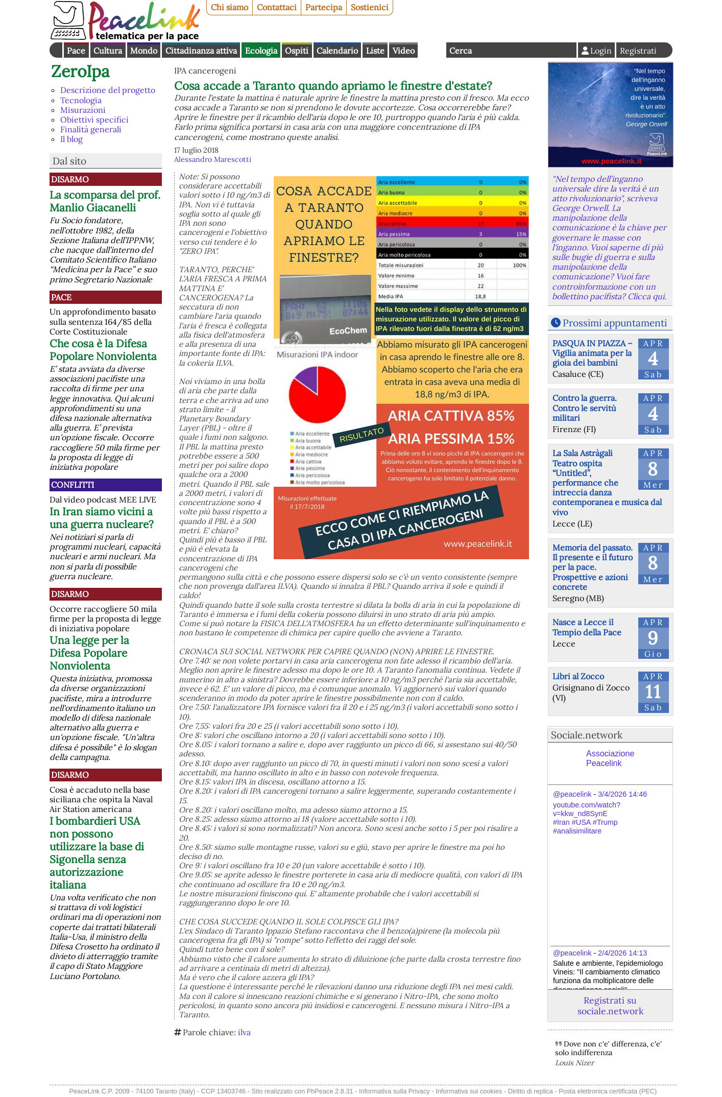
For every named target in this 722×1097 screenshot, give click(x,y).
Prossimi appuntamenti (615, 323)
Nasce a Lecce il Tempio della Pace (586, 627)
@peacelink (572, 794)
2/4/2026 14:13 (622, 953)
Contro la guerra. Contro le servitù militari (584, 407)
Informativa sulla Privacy (394, 1091)
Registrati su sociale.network (610, 1005)
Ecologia (261, 50)
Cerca (460, 50)
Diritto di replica (530, 1091)
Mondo (143, 50)
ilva (244, 1032)
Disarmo (70, 179)
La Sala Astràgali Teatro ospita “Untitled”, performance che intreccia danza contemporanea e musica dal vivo (607, 482)
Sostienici (370, 7)
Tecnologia (81, 100)
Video (404, 50)
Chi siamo (229, 7)
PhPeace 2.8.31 (330, 1091)
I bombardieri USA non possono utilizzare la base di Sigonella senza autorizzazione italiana (97, 853)
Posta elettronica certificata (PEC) (608, 1091)
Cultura (107, 50)
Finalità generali (91, 129)
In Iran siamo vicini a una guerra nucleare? (102, 518)
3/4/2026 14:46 (622, 794)
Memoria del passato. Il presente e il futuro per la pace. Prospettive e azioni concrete (592, 567)
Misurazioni (83, 110)
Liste (375, 50)
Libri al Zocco (578, 676)
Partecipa (323, 7)
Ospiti (296, 50)
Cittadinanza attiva (201, 50)
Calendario (337, 50)
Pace (76, 50)
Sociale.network (586, 735)
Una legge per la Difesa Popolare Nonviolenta (89, 653)
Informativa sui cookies (469, 1091)
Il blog (71, 139)
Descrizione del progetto (107, 90)
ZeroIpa (80, 71)
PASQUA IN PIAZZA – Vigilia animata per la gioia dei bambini (592, 353)
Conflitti (72, 485)
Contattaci (277, 7)
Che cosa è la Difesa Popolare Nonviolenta (103, 350)
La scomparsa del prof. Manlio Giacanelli (105, 201)
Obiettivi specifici (94, 119)
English (432, 50)
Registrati (638, 50)
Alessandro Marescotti (212, 159)
